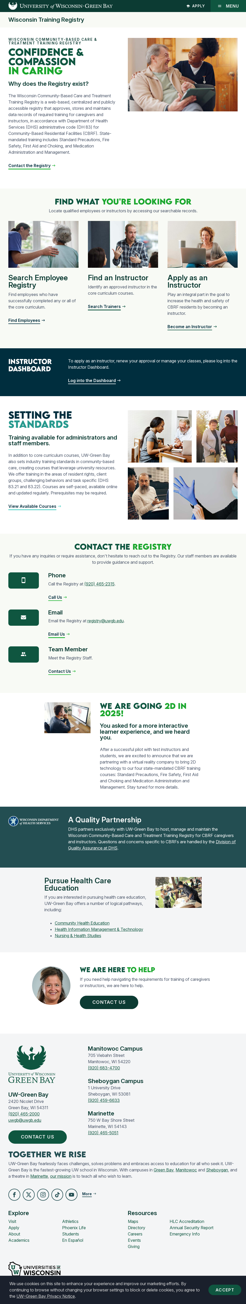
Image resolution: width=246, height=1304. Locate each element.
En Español (72, 1240)
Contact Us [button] (110, 1002)
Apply (195, 6)
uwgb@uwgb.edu (24, 1120)
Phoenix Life (74, 1228)
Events (134, 1240)
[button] (35, 506)
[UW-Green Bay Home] (56, 6)
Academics (18, 1240)
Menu (228, 6)
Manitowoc (186, 1169)
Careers (135, 1234)
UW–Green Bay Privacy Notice (45, 1296)
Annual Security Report (191, 1228)
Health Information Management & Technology (99, 929)
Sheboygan (217, 1169)
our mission (60, 1176)
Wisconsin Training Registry (46, 20)
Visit (12, 1221)
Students (70, 1234)
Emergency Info (185, 1234)
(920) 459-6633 (104, 1100)
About (14, 1234)
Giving (134, 1246)
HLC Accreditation (187, 1221)
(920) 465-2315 (99, 583)
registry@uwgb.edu (105, 620)
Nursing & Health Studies (78, 935)
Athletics (70, 1221)
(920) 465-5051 (103, 1132)
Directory (136, 1228)
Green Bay (163, 1169)
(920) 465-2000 (24, 1114)
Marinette (39, 1176)
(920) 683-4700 (104, 1067)
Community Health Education (82, 923)
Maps (133, 1221)
